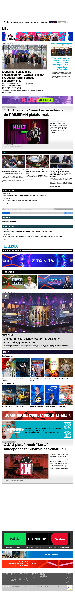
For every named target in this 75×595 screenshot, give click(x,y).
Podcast (12, 583)
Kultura (20, 578)
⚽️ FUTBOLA (19, 212)
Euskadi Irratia (13, 574)
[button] (71, 260)
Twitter (67, 576)
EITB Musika (13, 579)
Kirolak (21, 22)
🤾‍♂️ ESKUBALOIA (44, 212)
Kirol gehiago (26, 579)
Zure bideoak (69, 209)
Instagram (68, 577)
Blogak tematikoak (44, 581)
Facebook (68, 574)
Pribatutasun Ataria (21, 586)
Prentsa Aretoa (44, 583)
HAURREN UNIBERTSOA (12, 547)
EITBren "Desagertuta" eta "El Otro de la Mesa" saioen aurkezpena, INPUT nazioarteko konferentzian (61, 63)
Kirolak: (26, 573)
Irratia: (13, 573)
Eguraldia (20, 580)
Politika (20, 577)
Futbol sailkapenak (27, 580)
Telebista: (5, 573)
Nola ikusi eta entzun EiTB (46, 582)
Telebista (26, 22)
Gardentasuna (50, 586)
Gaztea (12, 578)
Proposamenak (13, 250)
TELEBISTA (10, 246)
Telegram (67, 578)
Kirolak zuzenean (27, 583)
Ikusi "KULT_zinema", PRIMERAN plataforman (13, 146)
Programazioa (5, 574)
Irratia (31, 22)
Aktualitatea (21, 574)
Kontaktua (55, 586)
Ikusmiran (20, 579)
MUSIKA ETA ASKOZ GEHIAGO (58, 547)
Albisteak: (21, 573)
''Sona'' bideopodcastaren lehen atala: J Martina (14, 480)
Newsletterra (68, 573)
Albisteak (15, 22)
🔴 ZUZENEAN (68, 213)
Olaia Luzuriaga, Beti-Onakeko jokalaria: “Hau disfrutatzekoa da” (21, 241)
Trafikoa (42, 575)
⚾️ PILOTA (13, 212)
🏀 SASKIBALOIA (27, 212)
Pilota (25, 577)
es (72, 22)
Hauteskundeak (44, 576)
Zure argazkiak (58, 209)
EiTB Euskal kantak (14, 580)
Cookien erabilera (34, 586)
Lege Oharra (27, 586)
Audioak (33, 577)
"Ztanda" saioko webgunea (31, 84)
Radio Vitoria (13, 577)
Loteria (42, 578)
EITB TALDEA (61, 22)
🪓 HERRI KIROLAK (53, 212)
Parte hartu (43, 579)
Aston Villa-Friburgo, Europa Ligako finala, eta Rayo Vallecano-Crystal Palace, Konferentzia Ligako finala (32, 236)
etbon (10, 272)
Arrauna (25, 578)
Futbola (25, 574)
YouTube (67, 581)
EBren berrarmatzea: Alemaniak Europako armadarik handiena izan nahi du (24, 195)
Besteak (36, 22)
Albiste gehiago (9, 190)
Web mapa (60, 586)
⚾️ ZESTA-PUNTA (35, 212)
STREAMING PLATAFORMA (35, 547)
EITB (5, 28)
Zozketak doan (43, 577)
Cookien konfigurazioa (42, 586)
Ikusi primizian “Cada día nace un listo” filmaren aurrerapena (20, 200)
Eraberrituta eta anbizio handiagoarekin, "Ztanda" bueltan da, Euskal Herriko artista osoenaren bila (23, 76)
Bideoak (4, 577)
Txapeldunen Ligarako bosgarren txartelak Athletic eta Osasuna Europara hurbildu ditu (27, 231)
